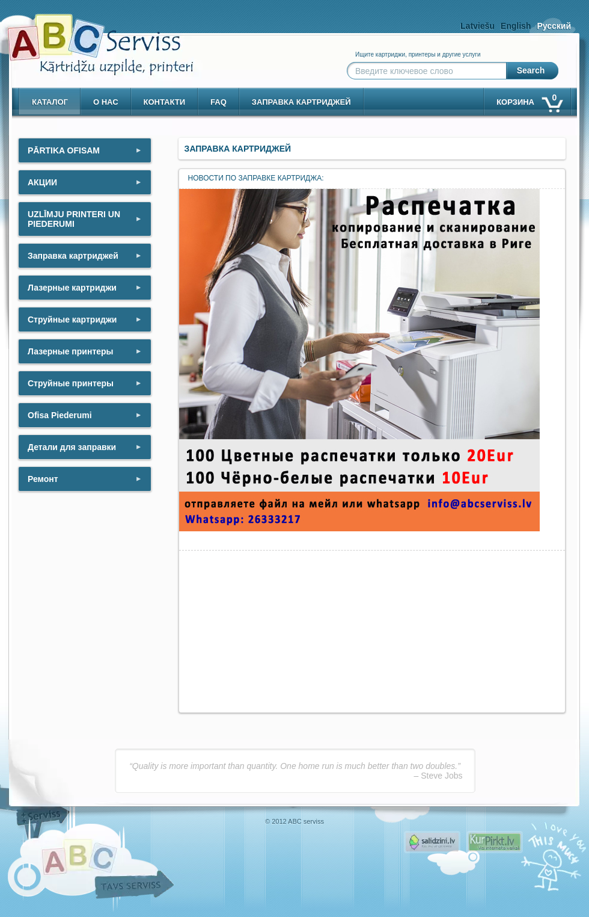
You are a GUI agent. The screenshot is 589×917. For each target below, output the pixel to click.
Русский (554, 26)
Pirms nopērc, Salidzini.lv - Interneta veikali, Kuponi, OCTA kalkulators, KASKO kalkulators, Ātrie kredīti (432, 842)
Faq (218, 102)
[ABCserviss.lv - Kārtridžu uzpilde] (89, 36)
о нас (105, 102)
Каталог (50, 102)
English (516, 26)
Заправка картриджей (301, 102)
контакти (165, 102)
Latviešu (477, 26)
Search (531, 70)
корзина (528, 100)
